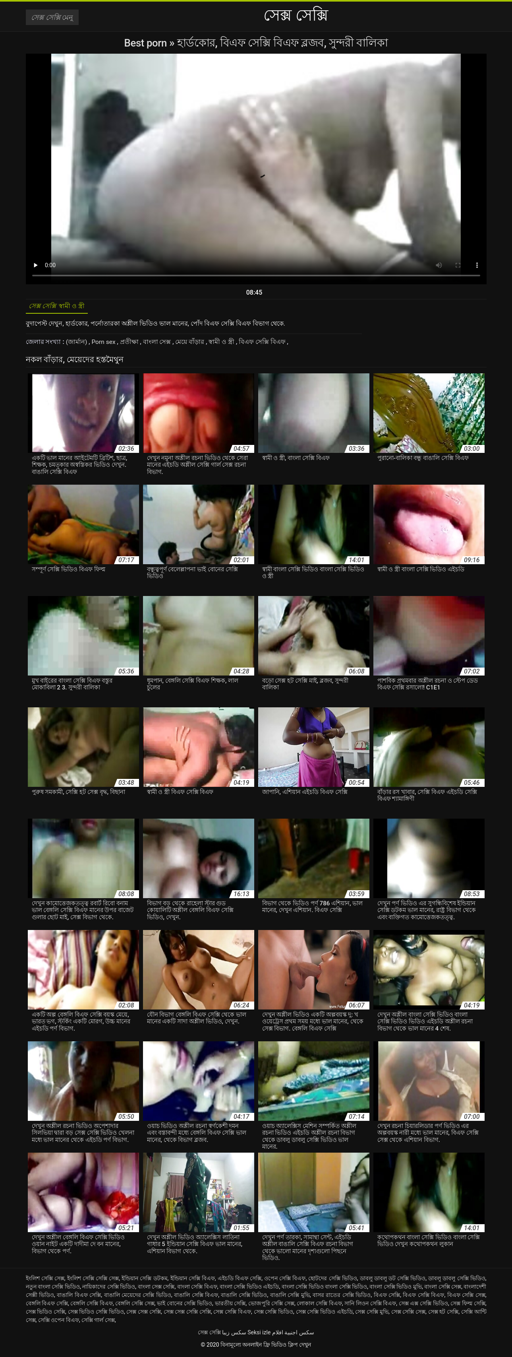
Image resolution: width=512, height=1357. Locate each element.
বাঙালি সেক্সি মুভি (290, 1297)
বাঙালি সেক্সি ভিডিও (244, 1297)
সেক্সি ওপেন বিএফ (58, 1322)
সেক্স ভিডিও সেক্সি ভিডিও (96, 1313)
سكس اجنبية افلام (293, 1334)
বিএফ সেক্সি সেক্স (466, 1297)
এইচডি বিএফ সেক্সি (239, 1280)
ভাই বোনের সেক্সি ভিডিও (184, 1305)
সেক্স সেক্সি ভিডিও (274, 1313)
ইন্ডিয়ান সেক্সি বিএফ (192, 1280)
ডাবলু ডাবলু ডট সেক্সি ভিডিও (393, 1280)
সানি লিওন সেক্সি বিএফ (370, 1305)
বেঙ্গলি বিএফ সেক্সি (47, 1305)
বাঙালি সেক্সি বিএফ (196, 1297)
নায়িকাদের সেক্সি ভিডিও (108, 1288)
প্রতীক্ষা (131, 344)
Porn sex (105, 344)
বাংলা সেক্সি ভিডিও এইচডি (249, 1288)
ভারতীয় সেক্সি (230, 1305)
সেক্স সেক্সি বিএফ (232, 1313)
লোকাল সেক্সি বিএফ (319, 1305)
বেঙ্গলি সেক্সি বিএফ (91, 1305)
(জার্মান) (77, 344)
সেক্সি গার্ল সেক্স (98, 1322)
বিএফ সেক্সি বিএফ (264, 344)
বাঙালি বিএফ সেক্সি (79, 1297)
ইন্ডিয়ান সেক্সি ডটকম (144, 1280)
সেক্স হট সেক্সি (443, 1313)
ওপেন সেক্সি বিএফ (284, 1280)
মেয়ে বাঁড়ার (191, 344)
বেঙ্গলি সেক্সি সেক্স (134, 1305)
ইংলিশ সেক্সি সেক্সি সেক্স (93, 1280)
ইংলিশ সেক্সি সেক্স (45, 1280)
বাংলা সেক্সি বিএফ (197, 1288)
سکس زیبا (234, 1334)
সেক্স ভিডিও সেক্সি (46, 1313)
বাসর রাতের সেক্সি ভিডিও (342, 1297)
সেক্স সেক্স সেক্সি (143, 1313)
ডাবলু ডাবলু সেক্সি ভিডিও (456, 1280)
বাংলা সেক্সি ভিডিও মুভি (395, 1288)
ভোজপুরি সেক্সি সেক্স (271, 1305)
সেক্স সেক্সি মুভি (371, 1313)
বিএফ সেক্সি (387, 1297)
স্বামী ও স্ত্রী (223, 344)
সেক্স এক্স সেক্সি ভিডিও (423, 1305)
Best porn (146, 42)
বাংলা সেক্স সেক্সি (156, 1288)
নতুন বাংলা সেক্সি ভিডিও (53, 1288)
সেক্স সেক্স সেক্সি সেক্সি (187, 1313)
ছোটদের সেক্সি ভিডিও (332, 1280)
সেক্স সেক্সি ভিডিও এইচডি (324, 1313)
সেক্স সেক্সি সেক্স (408, 1313)
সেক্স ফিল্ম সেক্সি (467, 1305)
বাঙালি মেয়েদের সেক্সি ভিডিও (137, 1297)
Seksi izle (258, 1334)
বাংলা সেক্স (159, 344)
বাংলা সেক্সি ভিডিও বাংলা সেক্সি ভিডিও (324, 1288)
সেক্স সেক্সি (209, 1334)
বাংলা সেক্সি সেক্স (442, 1288)
